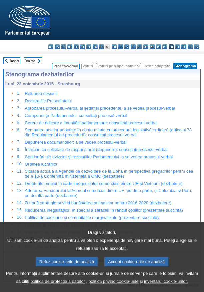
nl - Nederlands (152, 46)
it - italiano (120, 46)
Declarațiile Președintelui (48, 100)
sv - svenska (196, 46)
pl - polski (158, 46)
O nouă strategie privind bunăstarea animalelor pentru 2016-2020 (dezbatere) (98, 202)
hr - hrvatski (114, 46)
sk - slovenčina (177, 46)
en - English (95, 46)
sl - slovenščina (183, 46)
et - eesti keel (82, 46)
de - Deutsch (76, 46)
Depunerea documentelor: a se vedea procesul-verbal (75, 142)
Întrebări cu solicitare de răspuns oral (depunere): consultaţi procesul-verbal (96, 149)
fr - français (101, 46)
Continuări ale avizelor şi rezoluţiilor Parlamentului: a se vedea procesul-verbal (99, 156)
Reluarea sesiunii (41, 93)
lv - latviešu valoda (126, 46)
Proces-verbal (65, 66)
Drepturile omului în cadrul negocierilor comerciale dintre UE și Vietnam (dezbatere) (103, 183)
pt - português (164, 46)
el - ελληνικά (88, 46)
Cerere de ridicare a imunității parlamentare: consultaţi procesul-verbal (91, 122)
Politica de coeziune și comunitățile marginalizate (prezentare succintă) (92, 217)
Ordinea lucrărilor (41, 164)
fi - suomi (190, 46)
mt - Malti (145, 46)
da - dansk (69, 46)
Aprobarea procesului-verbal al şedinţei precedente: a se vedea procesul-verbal (100, 108)
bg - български (50, 46)
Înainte (30, 61)
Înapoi (14, 61)
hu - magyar (139, 46)
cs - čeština (63, 46)
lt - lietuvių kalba (133, 46)
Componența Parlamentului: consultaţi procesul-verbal (76, 115)
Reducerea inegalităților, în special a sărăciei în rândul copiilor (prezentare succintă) (104, 210)
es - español (57, 46)
